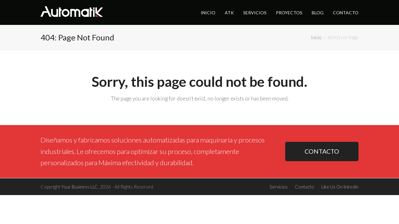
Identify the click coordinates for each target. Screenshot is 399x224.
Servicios (279, 186)
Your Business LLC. (80, 186)
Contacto (304, 186)
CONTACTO (322, 151)
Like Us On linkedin (339, 186)
